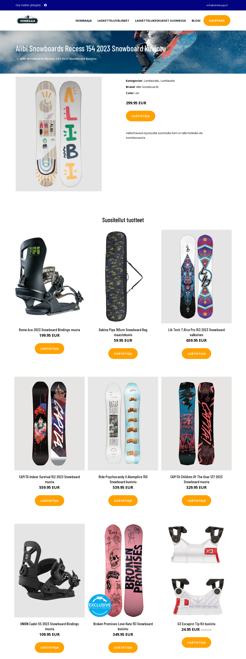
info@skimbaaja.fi (216, 5)
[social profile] (45, 5)
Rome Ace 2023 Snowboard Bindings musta (49, 325)
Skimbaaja (83, 20)
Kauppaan (217, 20)
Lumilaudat (168, 77)
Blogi (196, 20)
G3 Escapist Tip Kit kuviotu (196, 619)
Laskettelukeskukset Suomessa (160, 20)
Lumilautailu (151, 77)
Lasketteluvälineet (113, 20)
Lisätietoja (141, 112)
